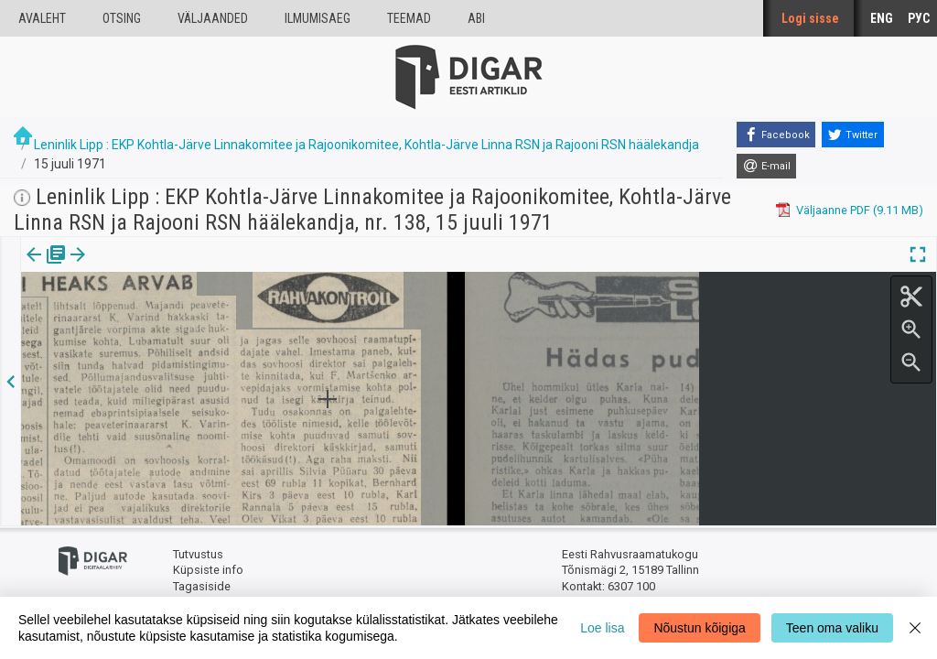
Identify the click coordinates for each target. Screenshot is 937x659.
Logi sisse (810, 18)
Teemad (409, 18)
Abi (476, 18)
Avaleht (42, 18)
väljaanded (213, 18)
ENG (881, 18)
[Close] (915, 627)
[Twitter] (853, 134)
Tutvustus (198, 554)
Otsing (121, 18)
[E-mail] (766, 166)
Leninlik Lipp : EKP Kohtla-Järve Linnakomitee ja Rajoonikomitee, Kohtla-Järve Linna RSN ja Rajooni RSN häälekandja (366, 144)
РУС (919, 18)
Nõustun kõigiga (699, 628)
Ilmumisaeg (317, 18)
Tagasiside (202, 586)
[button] (156, 267)
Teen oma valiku (832, 628)
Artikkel (128, 267)
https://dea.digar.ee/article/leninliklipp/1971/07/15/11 (162, 317)
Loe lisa (602, 628)
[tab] (46, 268)
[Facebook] (776, 134)
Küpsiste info (208, 570)
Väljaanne (46, 267)
